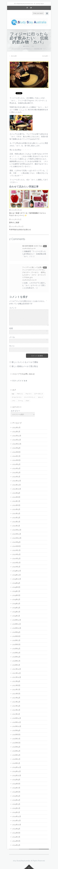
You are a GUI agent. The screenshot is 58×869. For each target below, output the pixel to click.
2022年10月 (16, 444)
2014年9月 (16, 829)
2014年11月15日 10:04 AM (29, 280)
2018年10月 (16, 628)
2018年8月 (16, 636)
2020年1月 (16, 567)
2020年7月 (16, 550)
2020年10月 (16, 538)
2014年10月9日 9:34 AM (28, 248)
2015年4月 (16, 800)
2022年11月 (16, 440)
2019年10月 (16, 579)
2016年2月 (16, 759)
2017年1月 (16, 714)
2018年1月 (16, 665)
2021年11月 (16, 485)
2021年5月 (16, 509)
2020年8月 (16, 546)
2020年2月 (16, 563)
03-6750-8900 (40, 3)
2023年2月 (16, 428)
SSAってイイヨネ (19, 381)
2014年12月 (16, 816)
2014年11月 (16, 821)
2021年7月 (16, 501)
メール (28, 337)
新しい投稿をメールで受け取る (25, 366)
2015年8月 (16, 784)
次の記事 (45, 56)
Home (27, 46)
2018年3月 (16, 657)
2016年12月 (16, 718)
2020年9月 (16, 542)
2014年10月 (16, 825)
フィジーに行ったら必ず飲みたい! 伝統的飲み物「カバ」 (29, 49)
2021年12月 (16, 481)
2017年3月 (16, 706)
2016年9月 (16, 730)
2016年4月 (16, 751)
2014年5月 (16, 845)
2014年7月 (16, 837)
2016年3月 (16, 755)
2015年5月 (16, 796)
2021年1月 (16, 526)
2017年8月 (16, 685)
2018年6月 (16, 645)
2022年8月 (16, 452)
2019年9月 (16, 583)
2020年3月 (16, 559)
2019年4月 (16, 604)
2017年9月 (16, 681)
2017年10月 (16, 677)
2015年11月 (16, 771)
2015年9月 (16, 780)
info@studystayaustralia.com (24, 3)
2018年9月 (16, 632)
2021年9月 (16, 493)
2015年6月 (16, 792)
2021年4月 (16, 513)
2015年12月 (16, 767)
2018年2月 (16, 661)
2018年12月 (16, 620)
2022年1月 (16, 477)
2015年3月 (16, 804)
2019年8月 (16, 587)
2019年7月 (16, 591)
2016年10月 (16, 726)
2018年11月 (16, 624)
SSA (33, 46)
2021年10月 (16, 489)
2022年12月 (16, 436)
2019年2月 (16, 612)
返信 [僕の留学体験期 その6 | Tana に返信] (45, 246)
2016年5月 (16, 747)
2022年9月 (16, 448)
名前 (28, 328)
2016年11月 (16, 722)
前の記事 (13, 56)
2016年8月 (16, 735)
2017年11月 (16, 673)
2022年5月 (16, 464)
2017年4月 (16, 702)
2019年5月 (16, 599)
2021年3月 (16, 518)
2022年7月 (16, 456)
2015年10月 (16, 776)
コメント (13, 308)
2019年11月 (16, 575)
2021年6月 (16, 505)
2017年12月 (16, 669)
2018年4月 (16, 653)
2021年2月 (16, 522)
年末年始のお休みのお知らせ (20, 230)
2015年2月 (16, 808)
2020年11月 (16, 534)
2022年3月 (16, 473)
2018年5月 (16, 649)
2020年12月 (16, 530)
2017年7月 (16, 690)
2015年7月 (16, 788)
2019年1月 (16, 616)
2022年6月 (16, 460)
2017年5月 (16, 698)
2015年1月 (16, 812)
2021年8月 (16, 497)
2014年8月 (16, 833)
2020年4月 (16, 554)
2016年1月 (16, 763)
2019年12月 (16, 571)
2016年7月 (16, 739)
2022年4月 (16, 468)
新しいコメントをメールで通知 (25, 362)
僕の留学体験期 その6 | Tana (32, 246)
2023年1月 (16, 432)
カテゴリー (15, 411)
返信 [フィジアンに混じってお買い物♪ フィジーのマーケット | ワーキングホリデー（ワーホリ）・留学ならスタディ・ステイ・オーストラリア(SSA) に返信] (45, 267)
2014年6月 (16, 841)
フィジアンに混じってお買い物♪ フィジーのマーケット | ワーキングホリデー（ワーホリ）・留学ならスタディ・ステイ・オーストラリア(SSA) (34, 272)
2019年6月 (16, 595)
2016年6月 (16, 743)
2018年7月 (16, 640)
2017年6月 (16, 694)
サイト (12, 346)
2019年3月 (16, 608)
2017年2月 (16, 710)
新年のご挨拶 (14, 222)
